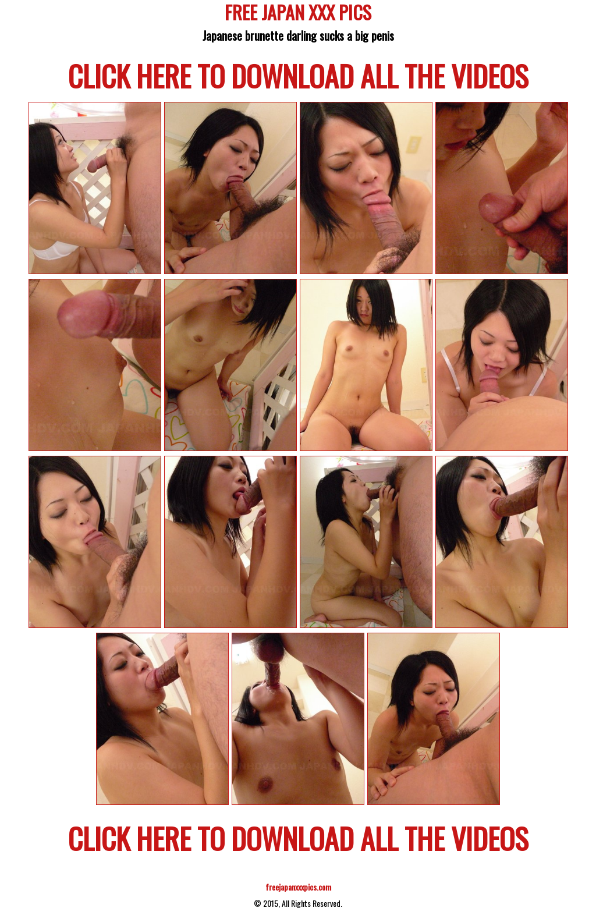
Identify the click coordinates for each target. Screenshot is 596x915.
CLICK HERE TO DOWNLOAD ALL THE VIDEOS (298, 75)
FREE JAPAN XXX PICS (298, 14)
